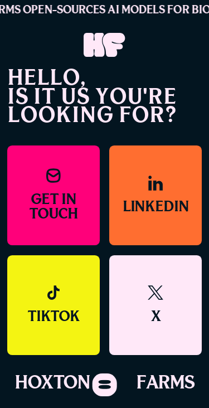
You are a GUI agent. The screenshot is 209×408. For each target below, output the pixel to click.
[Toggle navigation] (104, 384)
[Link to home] (104, 46)
